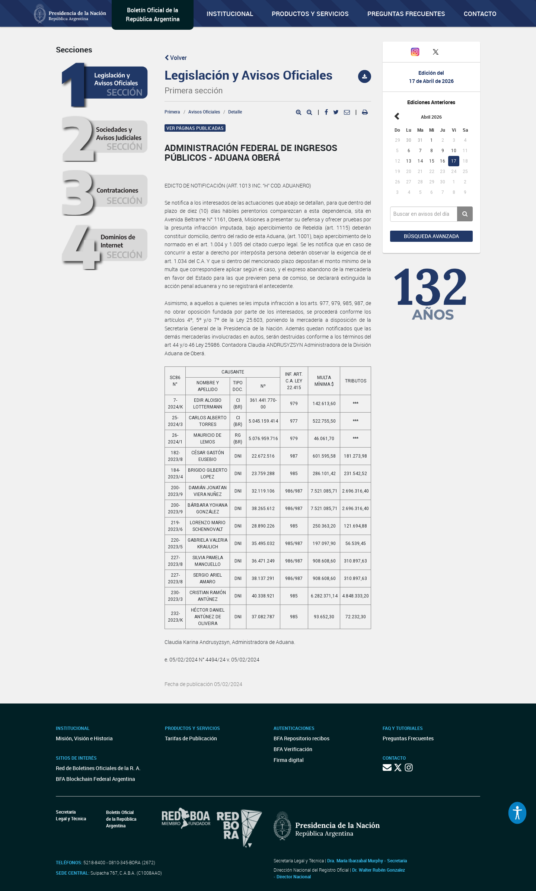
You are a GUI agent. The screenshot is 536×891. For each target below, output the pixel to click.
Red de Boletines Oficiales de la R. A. (98, 768)
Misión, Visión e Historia (84, 738)
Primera (172, 112)
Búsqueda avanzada (431, 236)
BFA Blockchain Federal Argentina (95, 778)
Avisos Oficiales (204, 112)
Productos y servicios (310, 13)
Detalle (235, 112)
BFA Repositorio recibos (301, 738)
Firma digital (289, 759)
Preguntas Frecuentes (406, 13)
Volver (176, 58)
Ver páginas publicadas (195, 128)
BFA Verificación (293, 749)
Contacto (480, 13)
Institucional (230, 13)
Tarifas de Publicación (191, 738)
